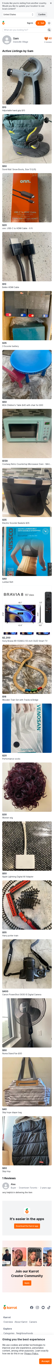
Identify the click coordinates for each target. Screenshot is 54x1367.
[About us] (49, 23)
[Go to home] (3, 23)
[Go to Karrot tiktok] (49, 1307)
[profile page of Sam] (6, 39)
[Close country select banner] (51, 3)
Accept (45, 1361)
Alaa (13, 1184)
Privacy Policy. (31, 1353)
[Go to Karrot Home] (10, 1307)
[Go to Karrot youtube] (43, 1307)
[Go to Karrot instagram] (37, 1307)
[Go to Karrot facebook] (31, 1307)
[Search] (49, 30)
